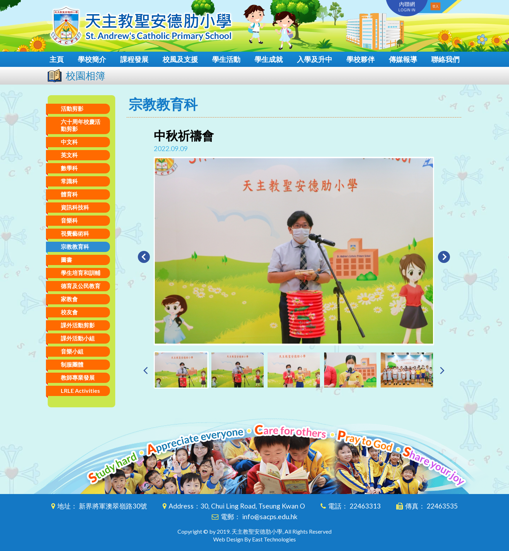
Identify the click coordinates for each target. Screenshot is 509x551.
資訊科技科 (75, 207)
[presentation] (145, 370)
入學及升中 (314, 59)
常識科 (69, 181)
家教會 (69, 298)
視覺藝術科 (75, 233)
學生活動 (226, 59)
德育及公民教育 (80, 285)
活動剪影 (72, 108)
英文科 (69, 154)
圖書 (66, 259)
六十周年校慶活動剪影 (80, 125)
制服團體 (72, 364)
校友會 (69, 312)
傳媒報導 (403, 59)
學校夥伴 (360, 59)
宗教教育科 (75, 246)
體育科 (69, 194)
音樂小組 (72, 351)
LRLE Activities (80, 390)
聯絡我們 (445, 59)
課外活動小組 (78, 338)
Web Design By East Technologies (254, 539)
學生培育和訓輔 (80, 272)
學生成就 (269, 59)
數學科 (69, 168)
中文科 (69, 141)
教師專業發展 (78, 377)
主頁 (56, 59)
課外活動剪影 (78, 325)
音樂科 (69, 220)
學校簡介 (92, 59)
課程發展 (134, 59)
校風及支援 (180, 59)
